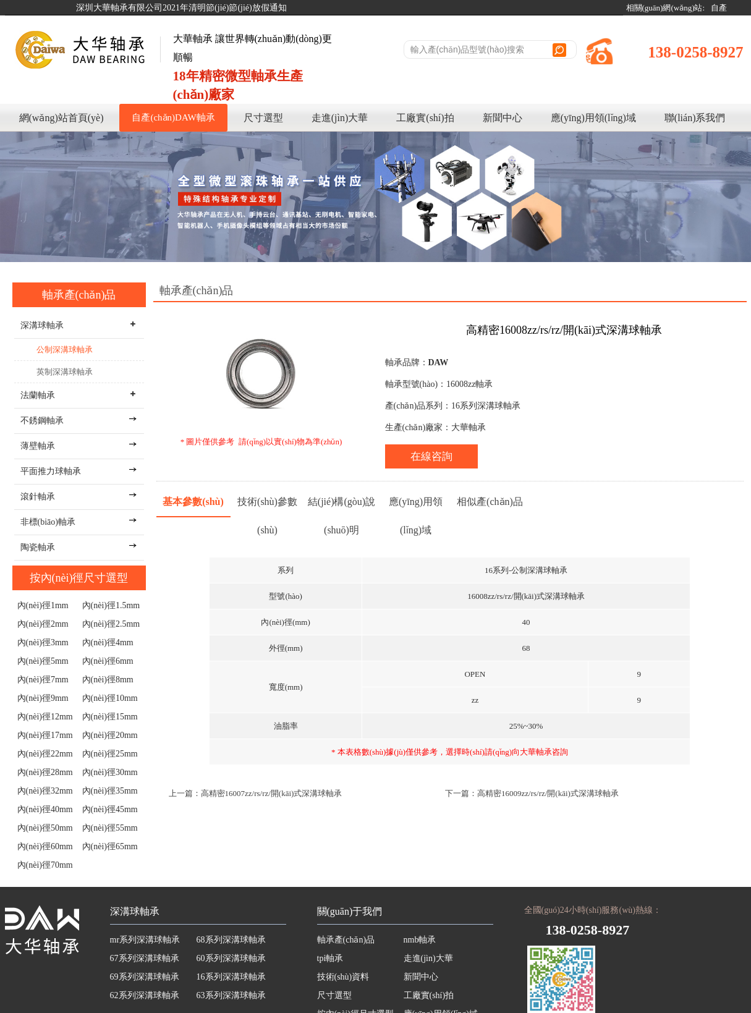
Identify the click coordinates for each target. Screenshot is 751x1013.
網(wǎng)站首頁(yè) (61, 117)
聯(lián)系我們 (695, 117)
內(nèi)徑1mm (43, 605)
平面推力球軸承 (50, 471)
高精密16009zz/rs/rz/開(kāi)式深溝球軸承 (548, 793)
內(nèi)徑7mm (43, 679)
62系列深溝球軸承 (144, 995)
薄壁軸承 (37, 446)
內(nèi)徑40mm (45, 809)
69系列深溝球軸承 (144, 976)
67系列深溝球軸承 (144, 958)
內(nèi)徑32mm (45, 790)
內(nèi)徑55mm (110, 828)
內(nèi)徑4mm (108, 642)
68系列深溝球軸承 (231, 939)
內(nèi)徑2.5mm (111, 624)
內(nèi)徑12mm (45, 716)
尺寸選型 (263, 117)
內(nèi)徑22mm (45, 753)
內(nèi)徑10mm (110, 698)
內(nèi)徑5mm (43, 661)
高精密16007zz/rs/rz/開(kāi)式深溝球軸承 (271, 793)
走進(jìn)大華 (340, 117)
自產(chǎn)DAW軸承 (173, 117)
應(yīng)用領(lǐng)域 (593, 117)
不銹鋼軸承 (42, 420)
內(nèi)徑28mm (45, 772)
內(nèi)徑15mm (110, 716)
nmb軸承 (420, 939)
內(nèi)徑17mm (45, 735)
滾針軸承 (37, 496)
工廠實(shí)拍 (425, 117)
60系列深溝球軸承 (231, 958)
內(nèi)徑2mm (43, 624)
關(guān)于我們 (350, 911)
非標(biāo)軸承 (47, 522)
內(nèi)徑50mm (45, 828)
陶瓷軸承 (37, 547)
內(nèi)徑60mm (45, 846)
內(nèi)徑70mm (45, 865)
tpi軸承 (330, 958)
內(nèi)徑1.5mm (111, 605)
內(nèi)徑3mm (43, 642)
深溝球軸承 (134, 911)
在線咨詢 (431, 456)
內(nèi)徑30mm (110, 772)
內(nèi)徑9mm (43, 698)
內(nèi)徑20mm (110, 735)
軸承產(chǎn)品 (79, 295)
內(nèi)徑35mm (110, 790)
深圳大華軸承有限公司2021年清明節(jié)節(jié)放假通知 (181, 7)
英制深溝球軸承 (64, 371)
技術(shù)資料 (343, 976)
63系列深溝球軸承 (231, 995)
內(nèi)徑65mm (110, 846)
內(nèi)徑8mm (108, 679)
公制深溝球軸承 (64, 349)
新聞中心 (502, 117)
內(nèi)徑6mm (108, 661)
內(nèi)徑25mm (110, 753)
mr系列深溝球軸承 (145, 939)
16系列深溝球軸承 (231, 976)
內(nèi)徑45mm (110, 809)
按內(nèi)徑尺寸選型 (79, 578)
